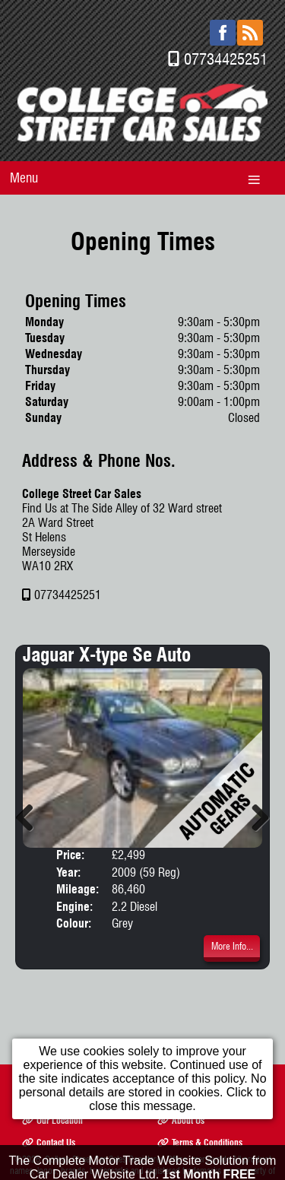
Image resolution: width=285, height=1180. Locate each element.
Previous (30, 817)
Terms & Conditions (199, 1142)
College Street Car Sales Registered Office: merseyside (137, 1159)
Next (254, 817)
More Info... (232, 946)
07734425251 (226, 58)
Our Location (52, 1120)
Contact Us (48, 1142)
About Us (180, 1120)
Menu (24, 178)
